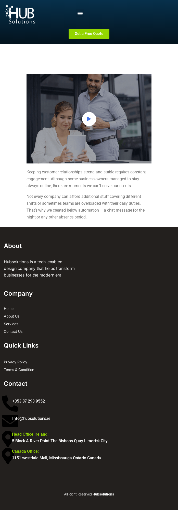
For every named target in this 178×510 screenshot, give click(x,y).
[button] (80, 13)
